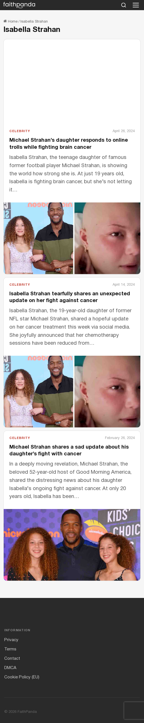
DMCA (10, 668)
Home (10, 21)
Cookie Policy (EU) (21, 677)
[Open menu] (136, 5)
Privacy (11, 640)
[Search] (123, 5)
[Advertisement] (72, 86)
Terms (10, 649)
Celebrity (19, 131)
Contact (12, 659)
